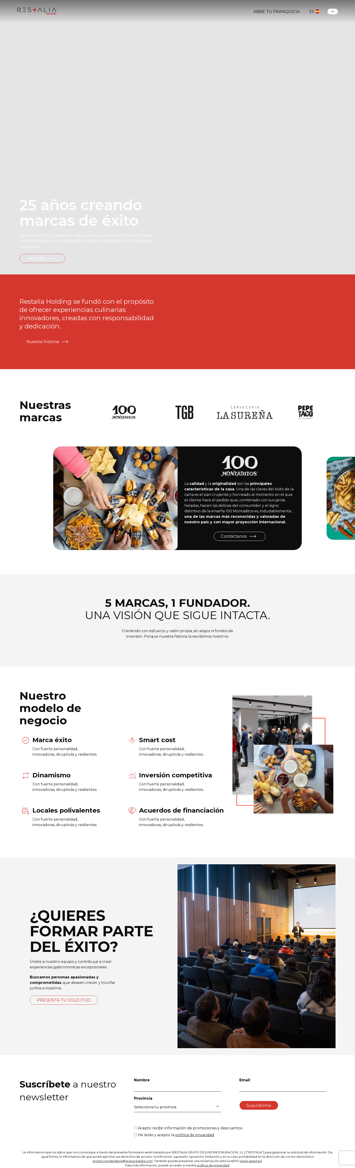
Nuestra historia (48, 341)
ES (314, 11)
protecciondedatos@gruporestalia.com (123, 1161)
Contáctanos (239, 536)
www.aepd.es (250, 1161)
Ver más (41, 258)
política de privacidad (194, 1135)
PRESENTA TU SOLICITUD (64, 1000)
